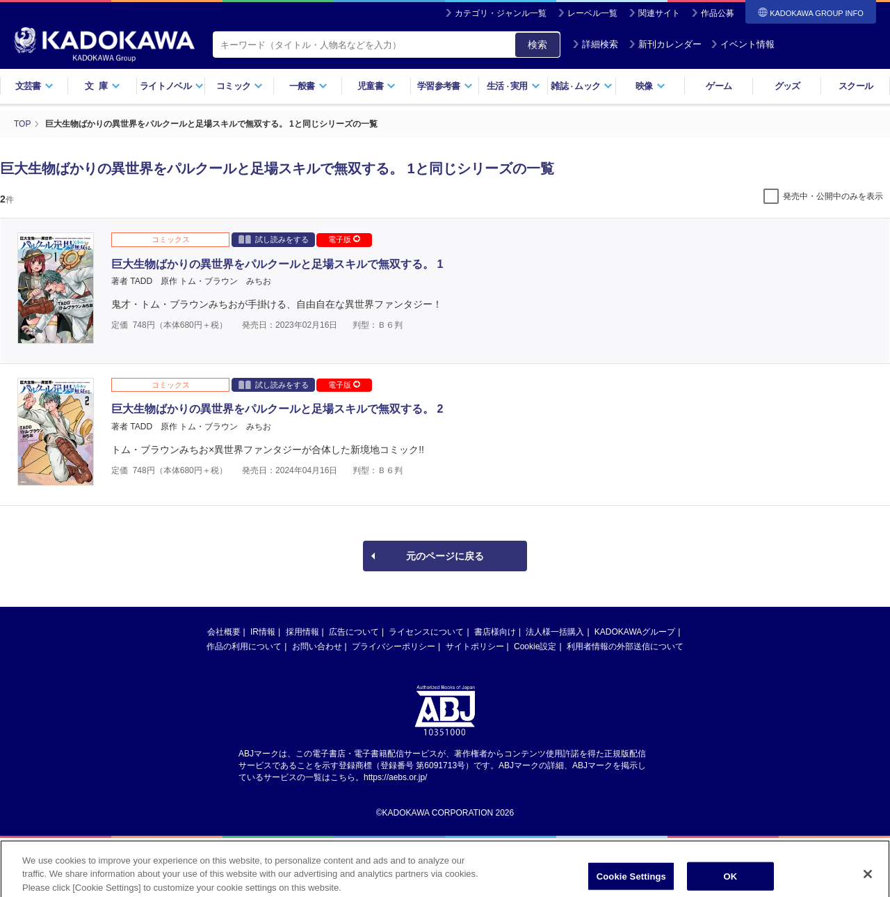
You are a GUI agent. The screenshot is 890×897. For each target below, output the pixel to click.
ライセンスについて (426, 631)
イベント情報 (743, 44)
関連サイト (659, 13)
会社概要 (224, 631)
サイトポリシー (475, 646)
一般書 (308, 86)
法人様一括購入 (555, 631)
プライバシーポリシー (393, 646)
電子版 (344, 239)
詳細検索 (595, 44)
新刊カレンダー (665, 44)
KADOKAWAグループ (634, 631)
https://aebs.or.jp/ (395, 776)
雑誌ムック (582, 86)
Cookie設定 (535, 646)
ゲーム (718, 86)
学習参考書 (445, 86)
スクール (856, 86)
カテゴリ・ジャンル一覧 (501, 13)
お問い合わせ (317, 646)
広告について (354, 631)
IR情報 (262, 631)
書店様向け (495, 631)
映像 (650, 86)
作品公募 (717, 13)
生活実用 (513, 86)
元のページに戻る (445, 555)
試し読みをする (273, 238)
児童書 (376, 86)
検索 (537, 44)
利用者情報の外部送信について (625, 646)
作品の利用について (244, 646)
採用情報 (302, 631)
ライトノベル (172, 86)
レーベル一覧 (592, 13)
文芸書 (34, 86)
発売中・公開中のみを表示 (833, 195)
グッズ (787, 86)
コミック (239, 86)
